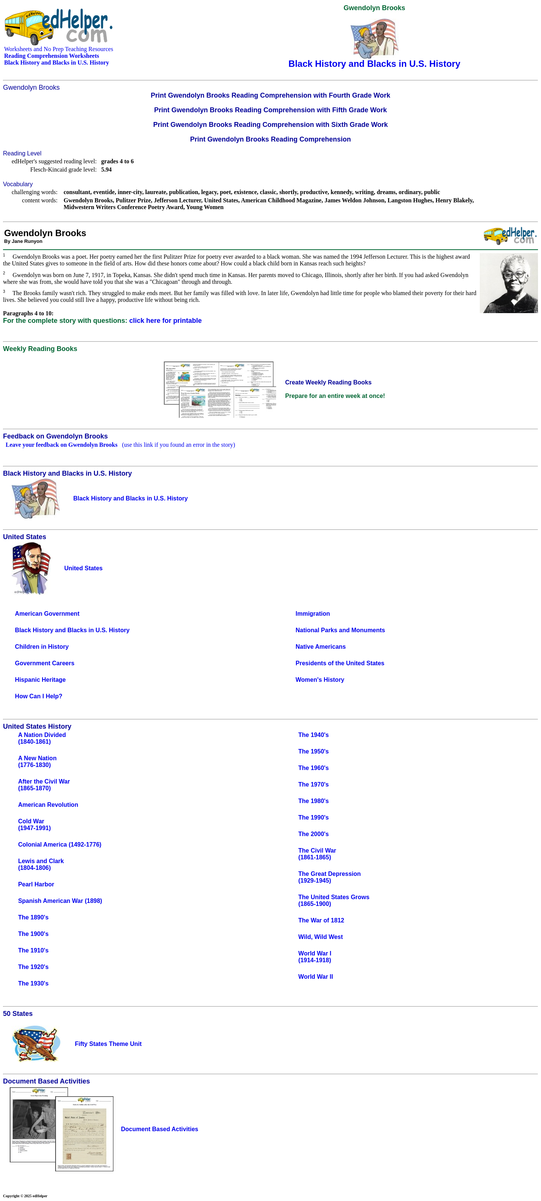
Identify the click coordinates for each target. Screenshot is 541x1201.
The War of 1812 (321, 920)
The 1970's (313, 784)
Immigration (313, 613)
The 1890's (33, 917)
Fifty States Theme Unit (108, 1044)
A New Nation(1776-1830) (37, 761)
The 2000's (313, 834)
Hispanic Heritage (40, 680)
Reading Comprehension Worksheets (51, 56)
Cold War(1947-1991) (34, 824)
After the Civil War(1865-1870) (44, 784)
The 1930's (33, 983)
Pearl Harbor (36, 884)
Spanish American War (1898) (60, 901)
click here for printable (165, 320)
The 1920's (33, 967)
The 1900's (33, 934)
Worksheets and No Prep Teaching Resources (58, 49)
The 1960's (313, 768)
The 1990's (313, 817)
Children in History (42, 646)
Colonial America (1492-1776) (59, 844)
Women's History (320, 680)
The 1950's (313, 751)
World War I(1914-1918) (314, 956)
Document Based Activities (159, 1129)
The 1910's (33, 950)
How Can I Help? (38, 696)
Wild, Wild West (320, 937)
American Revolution (48, 805)
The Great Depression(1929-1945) (329, 877)
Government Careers (44, 663)
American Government (47, 613)
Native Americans (321, 646)
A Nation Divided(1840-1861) (42, 738)
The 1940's (313, 735)
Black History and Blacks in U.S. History (72, 630)
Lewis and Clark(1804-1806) (41, 864)
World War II (315, 976)
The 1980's (313, 801)
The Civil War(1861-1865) (317, 853)
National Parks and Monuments (340, 630)
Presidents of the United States (340, 663)
